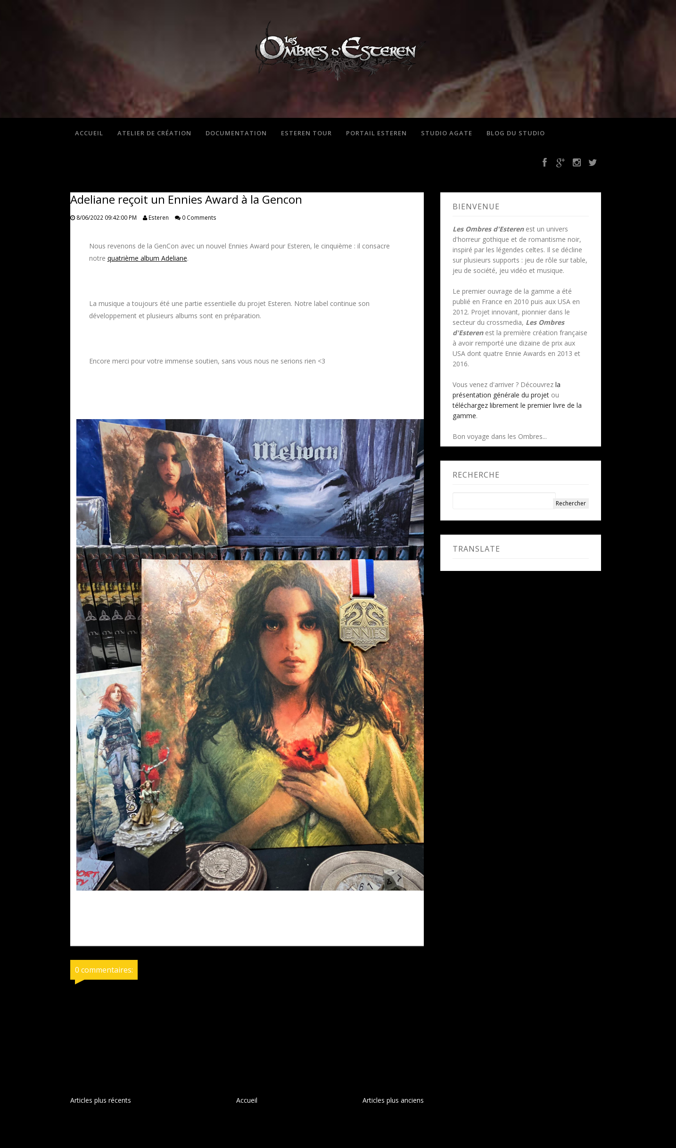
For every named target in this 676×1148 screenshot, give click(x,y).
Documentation (236, 133)
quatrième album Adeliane (147, 258)
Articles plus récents (100, 1100)
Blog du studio (515, 133)
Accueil (89, 133)
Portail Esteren (376, 133)
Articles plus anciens (393, 1100)
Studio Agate (446, 133)
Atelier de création (154, 133)
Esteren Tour (306, 133)
